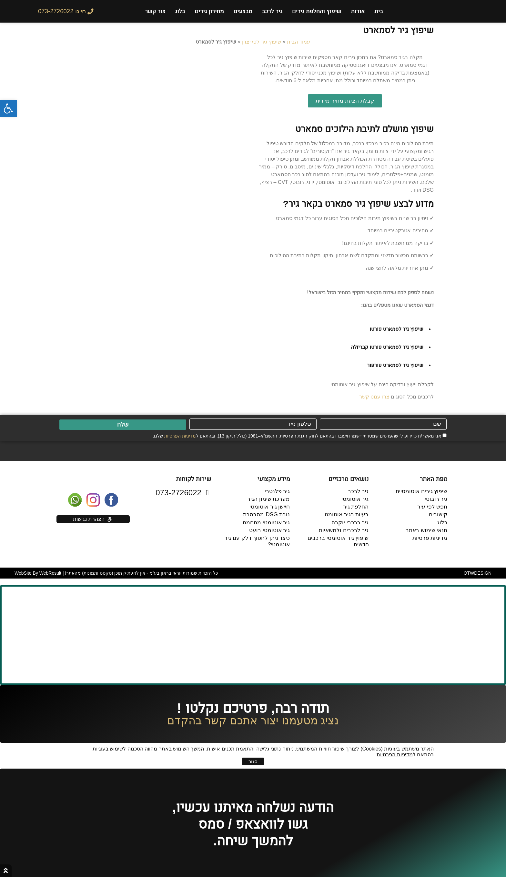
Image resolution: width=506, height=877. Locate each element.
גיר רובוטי (437, 498)
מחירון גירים (209, 11)
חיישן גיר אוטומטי (271, 505)
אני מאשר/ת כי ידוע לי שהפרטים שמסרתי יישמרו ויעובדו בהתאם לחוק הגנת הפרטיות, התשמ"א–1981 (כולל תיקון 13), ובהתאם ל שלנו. (297, 435)
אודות (358, 11)
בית (378, 11)
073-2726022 (183, 492)
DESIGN (477, 570)
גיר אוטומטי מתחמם (268, 520)
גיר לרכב (272, 11)
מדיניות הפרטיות (180, 435)
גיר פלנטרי (278, 490)
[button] (8, 108)
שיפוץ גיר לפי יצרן (261, 42)
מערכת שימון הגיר (270, 498)
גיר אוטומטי (356, 498)
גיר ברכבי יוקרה (352, 520)
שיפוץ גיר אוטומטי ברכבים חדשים (332, 535)
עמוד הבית (298, 42)
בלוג (180, 11)
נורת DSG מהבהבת (268, 513)
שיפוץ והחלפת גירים (316, 11)
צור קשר (155, 11)
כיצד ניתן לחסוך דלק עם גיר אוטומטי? (259, 538)
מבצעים (242, 11)
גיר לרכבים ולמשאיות (345, 527)
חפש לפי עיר (434, 505)
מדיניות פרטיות (431, 535)
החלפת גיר (357, 505)
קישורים (439, 513)
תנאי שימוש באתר (428, 527)
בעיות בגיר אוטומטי (348, 513)
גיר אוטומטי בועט (271, 527)
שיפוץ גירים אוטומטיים (423, 490)
